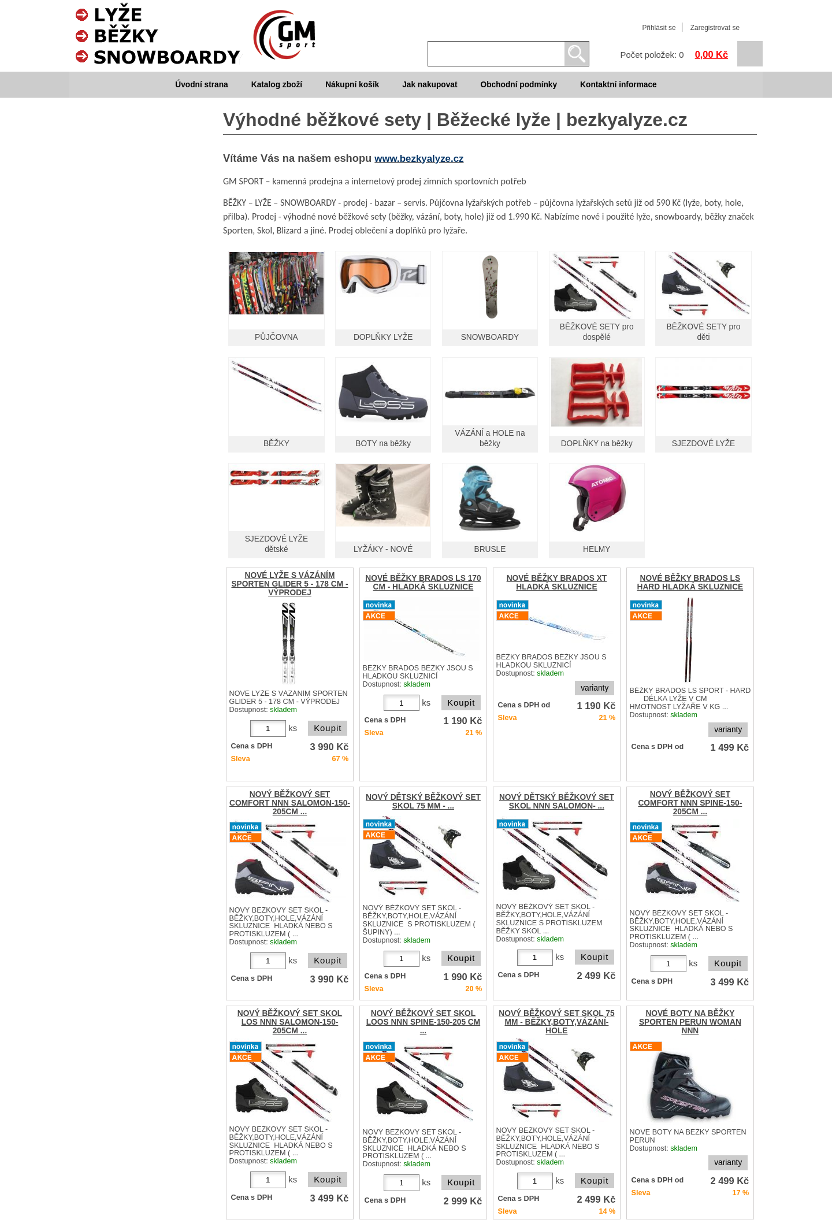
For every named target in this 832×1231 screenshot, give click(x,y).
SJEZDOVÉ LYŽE (704, 443)
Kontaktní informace (618, 84)
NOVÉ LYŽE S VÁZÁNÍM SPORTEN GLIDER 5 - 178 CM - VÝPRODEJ (289, 584)
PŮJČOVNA (276, 337)
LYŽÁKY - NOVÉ (383, 549)
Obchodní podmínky (518, 84)
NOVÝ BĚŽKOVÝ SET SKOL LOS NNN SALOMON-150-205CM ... (289, 1022)
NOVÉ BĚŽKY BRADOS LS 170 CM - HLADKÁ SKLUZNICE (423, 582)
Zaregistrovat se (715, 28)
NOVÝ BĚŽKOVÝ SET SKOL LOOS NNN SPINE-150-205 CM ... (423, 1022)
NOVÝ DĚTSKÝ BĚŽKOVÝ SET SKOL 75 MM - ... (423, 801)
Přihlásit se (658, 28)
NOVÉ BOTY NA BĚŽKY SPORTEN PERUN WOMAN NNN (690, 1022)
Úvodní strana (201, 84)
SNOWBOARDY (490, 337)
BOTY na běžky (383, 443)
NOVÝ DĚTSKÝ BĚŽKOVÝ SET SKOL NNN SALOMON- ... (556, 801)
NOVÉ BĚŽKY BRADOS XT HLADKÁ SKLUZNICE (557, 582)
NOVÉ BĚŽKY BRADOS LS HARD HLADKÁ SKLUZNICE (690, 582)
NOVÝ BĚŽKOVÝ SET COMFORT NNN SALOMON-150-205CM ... (289, 803)
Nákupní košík (352, 84)
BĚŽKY (276, 443)
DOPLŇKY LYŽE (383, 337)
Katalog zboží (276, 84)
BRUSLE (490, 549)
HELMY (596, 549)
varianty (594, 688)
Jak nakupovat (429, 84)
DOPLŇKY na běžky (597, 443)
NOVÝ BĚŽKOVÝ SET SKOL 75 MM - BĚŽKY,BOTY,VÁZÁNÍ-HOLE (556, 1022)
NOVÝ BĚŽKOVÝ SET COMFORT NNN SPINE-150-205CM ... (690, 803)
